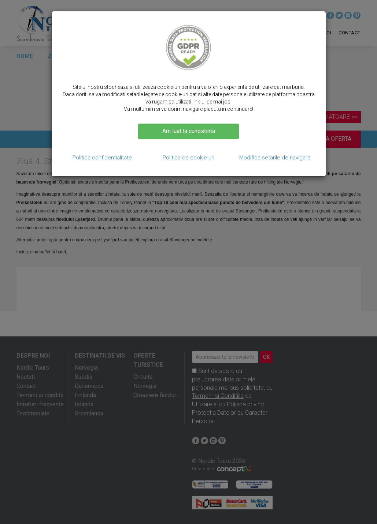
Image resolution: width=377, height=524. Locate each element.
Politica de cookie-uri (188, 157)
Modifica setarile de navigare (275, 157)
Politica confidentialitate (102, 157)
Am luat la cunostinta (188, 131)
